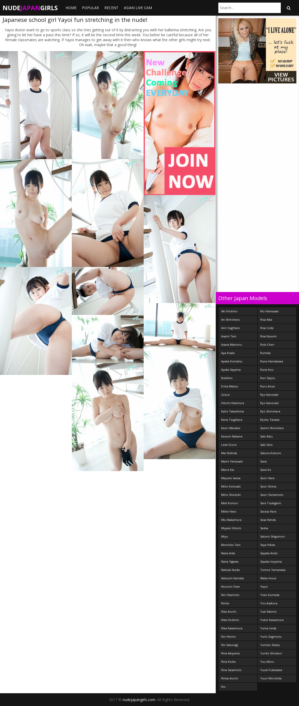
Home (71, 7)
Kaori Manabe (230, 428)
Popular (90, 7)
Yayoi (264, 586)
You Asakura (268, 603)
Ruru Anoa (267, 386)
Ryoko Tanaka (269, 420)
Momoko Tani (230, 545)
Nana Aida (228, 553)
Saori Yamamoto (271, 495)
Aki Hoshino (229, 311)
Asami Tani (228, 336)
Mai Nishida (229, 453)
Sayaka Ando (269, 553)
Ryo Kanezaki (269, 403)
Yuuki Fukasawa (271, 670)
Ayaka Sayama (231, 370)
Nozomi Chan (230, 586)
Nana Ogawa (229, 561)
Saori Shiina (268, 486)
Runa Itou (266, 370)
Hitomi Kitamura (232, 403)
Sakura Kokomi (270, 453)
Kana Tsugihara (231, 420)
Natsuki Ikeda (230, 570)
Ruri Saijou (267, 378)
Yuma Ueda (268, 628)
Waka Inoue (268, 578)
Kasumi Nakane (232, 436)
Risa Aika (266, 319)
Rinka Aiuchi (229, 678)
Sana (263, 461)
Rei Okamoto (230, 595)
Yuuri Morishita (271, 678)
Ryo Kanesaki (269, 395)
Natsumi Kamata (232, 578)
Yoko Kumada (269, 595)
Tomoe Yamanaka (272, 570)
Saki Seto (266, 445)
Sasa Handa (268, 520)
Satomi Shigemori (272, 536)
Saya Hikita (267, 545)
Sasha (264, 528)
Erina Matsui (229, 386)
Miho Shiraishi (231, 495)
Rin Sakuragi (229, 645)
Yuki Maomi (268, 611)
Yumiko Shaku (270, 645)
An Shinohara (230, 319)
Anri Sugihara (230, 328)
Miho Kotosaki (231, 486)
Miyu (224, 536)
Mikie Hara (228, 511)
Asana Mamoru (231, 344)
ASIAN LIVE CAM (138, 7)
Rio (223, 687)
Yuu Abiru (267, 662)
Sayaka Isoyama (271, 561)
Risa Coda (266, 328)
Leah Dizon (229, 445)
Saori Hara (267, 478)
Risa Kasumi (268, 336)
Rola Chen (267, 344)
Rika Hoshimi (230, 620)
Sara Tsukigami (270, 503)
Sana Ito (265, 470)
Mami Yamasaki (232, 461)
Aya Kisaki (228, 353)
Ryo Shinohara (270, 411)
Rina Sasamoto (231, 670)
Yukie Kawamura (272, 620)
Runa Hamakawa (271, 361)
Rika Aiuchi (228, 611)
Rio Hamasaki (269, 311)
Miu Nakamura (231, 520)
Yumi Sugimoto (271, 636)
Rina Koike (228, 662)
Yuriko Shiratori (271, 653)
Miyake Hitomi (231, 528)
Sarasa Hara (268, 511)
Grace (225, 395)
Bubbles (226, 378)
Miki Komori (229, 503)
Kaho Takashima (232, 411)
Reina (225, 603)
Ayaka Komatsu (231, 361)
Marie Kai (227, 470)
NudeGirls (30, 7)
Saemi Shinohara (272, 428)
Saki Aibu (266, 436)
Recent (111, 7)
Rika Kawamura (232, 628)
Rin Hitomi (228, 636)
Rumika (265, 353)
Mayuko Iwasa (230, 478)
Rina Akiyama (230, 653)
